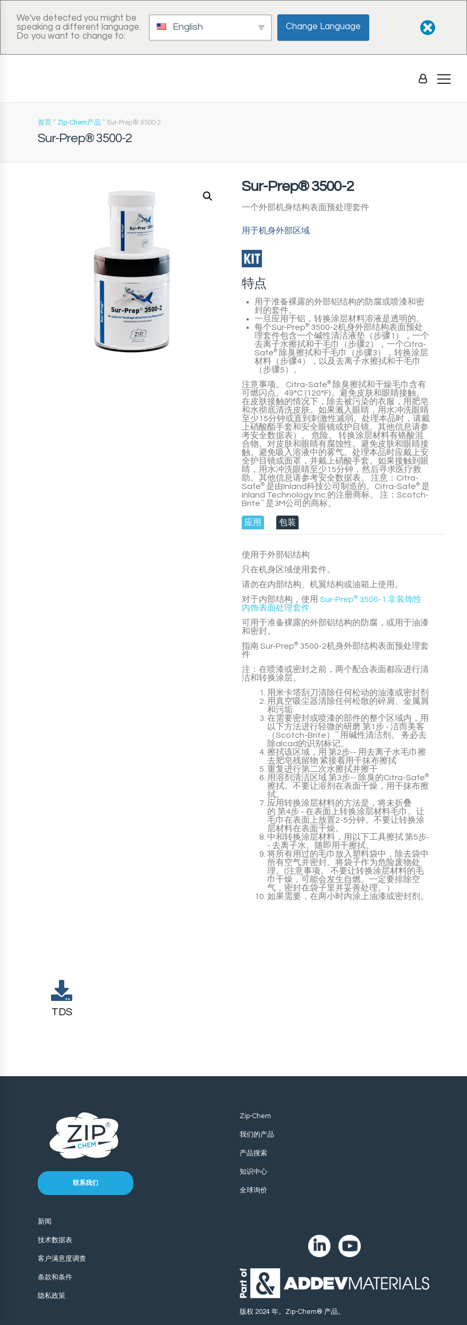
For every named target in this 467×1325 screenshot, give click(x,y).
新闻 (45, 1221)
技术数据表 (55, 1240)
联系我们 (85, 1183)
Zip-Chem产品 (79, 122)
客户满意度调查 (62, 1258)
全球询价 (253, 1190)
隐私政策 (51, 1296)
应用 (252, 522)
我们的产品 (257, 1134)
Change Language (323, 26)
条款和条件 (55, 1277)
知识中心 (253, 1171)
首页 (45, 122)
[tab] (253, 522)
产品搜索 (253, 1153)
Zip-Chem (255, 1116)
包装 (287, 522)
